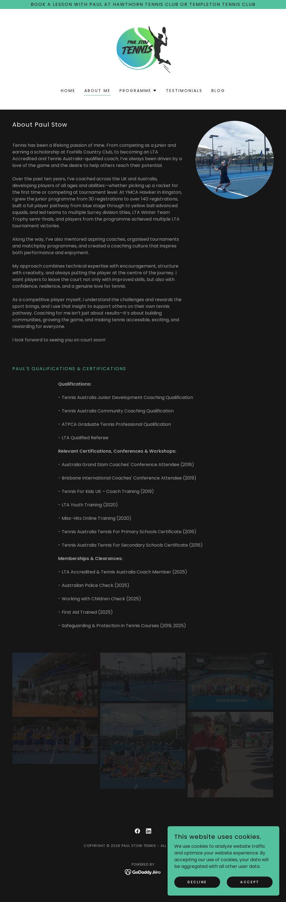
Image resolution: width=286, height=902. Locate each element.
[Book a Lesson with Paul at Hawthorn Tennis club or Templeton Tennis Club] (143, 4)
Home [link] (68, 90)
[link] (143, 52)
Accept (249, 881)
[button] (138, 90)
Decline (197, 881)
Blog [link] (218, 90)
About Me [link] (97, 90)
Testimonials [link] (184, 90)
